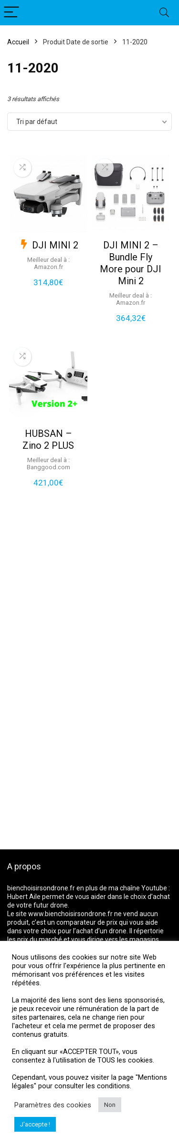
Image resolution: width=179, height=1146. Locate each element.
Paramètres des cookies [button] (52, 1105)
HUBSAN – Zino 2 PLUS (48, 439)
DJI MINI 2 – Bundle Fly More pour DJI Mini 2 (130, 263)
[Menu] (11, 12)
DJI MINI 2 (55, 245)
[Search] (164, 12)
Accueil (18, 42)
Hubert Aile (24, 896)
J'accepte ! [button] (35, 1124)
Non (110, 1104)
